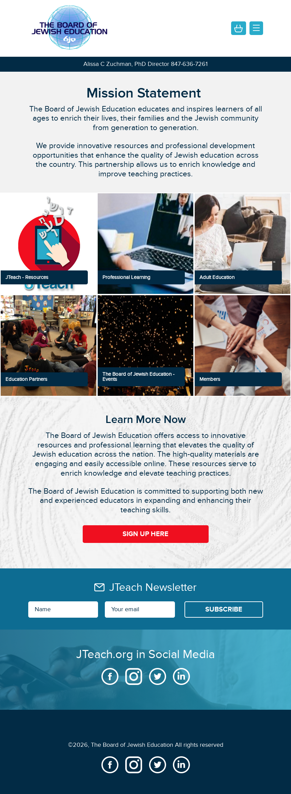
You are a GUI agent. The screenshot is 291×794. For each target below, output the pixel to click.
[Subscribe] (223, 609)
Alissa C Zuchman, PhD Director (126, 64)
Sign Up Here (145, 534)
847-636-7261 (189, 64)
